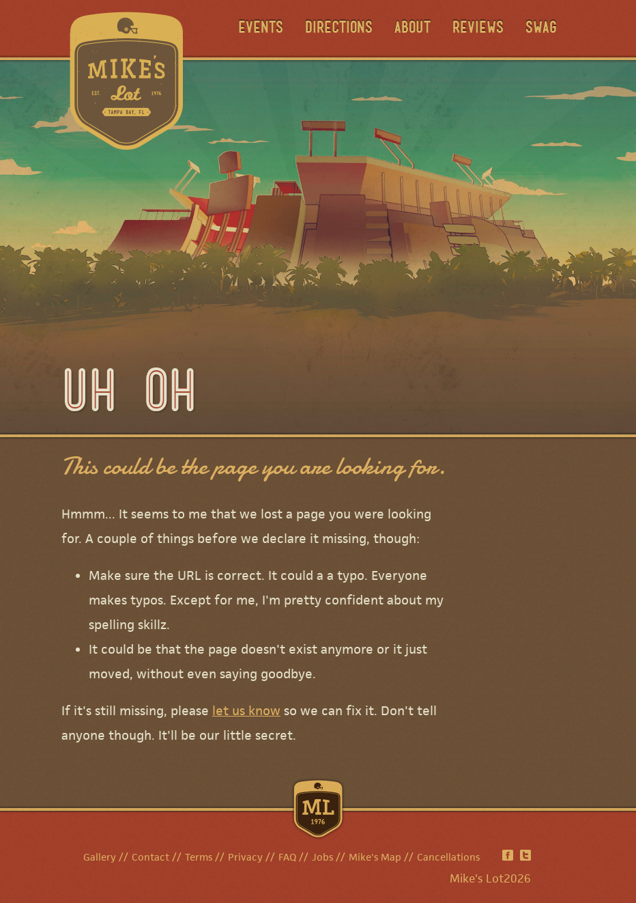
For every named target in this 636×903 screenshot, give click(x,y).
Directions (339, 29)
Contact (150, 856)
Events (260, 29)
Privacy (245, 856)
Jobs (322, 856)
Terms (198, 856)
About (412, 29)
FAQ (287, 856)
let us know (246, 710)
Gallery (99, 856)
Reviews (478, 29)
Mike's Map (375, 856)
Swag (541, 29)
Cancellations (448, 856)
